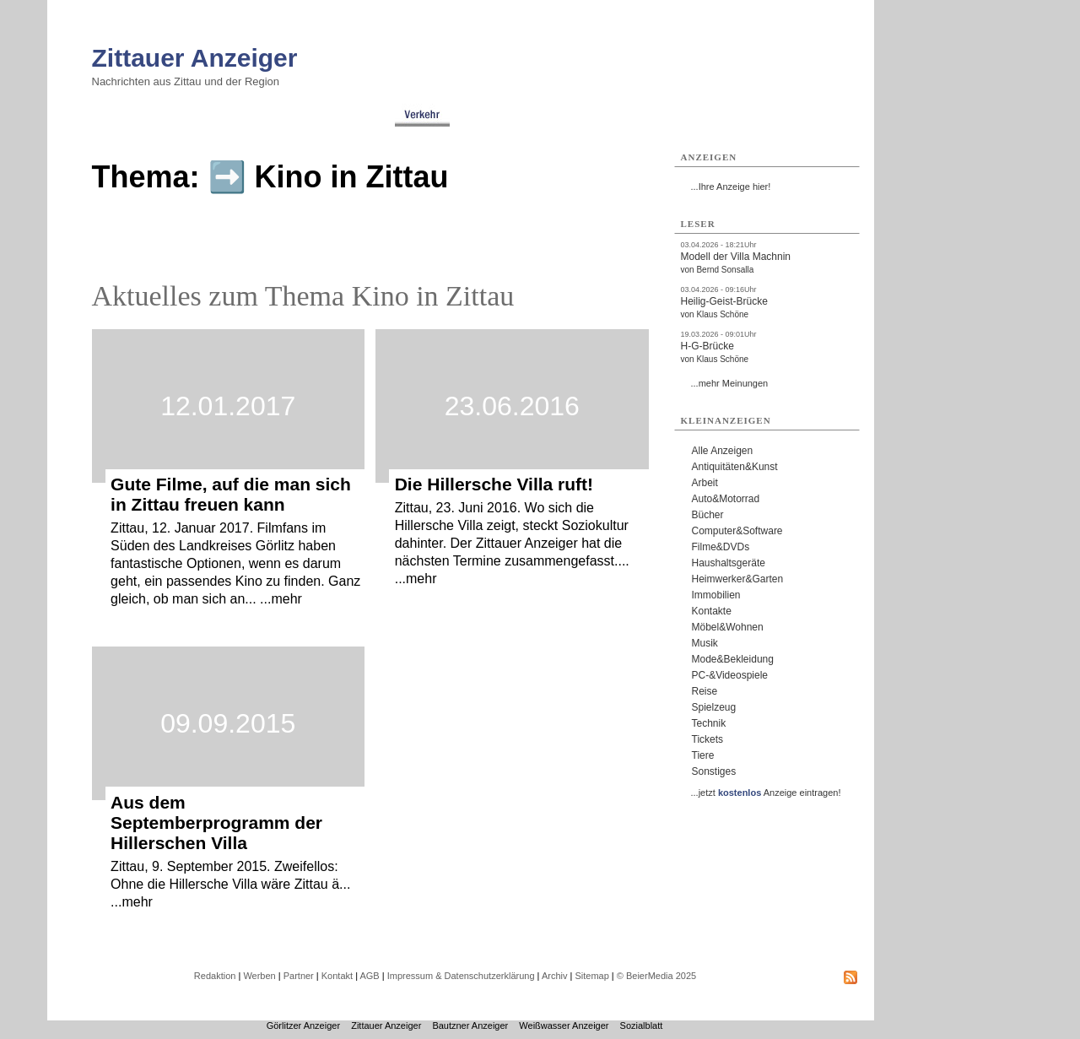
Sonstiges (714, 771)
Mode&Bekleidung (733, 659)
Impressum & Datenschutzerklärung (461, 976)
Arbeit (705, 483)
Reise (705, 691)
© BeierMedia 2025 (656, 976)
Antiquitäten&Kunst (735, 467)
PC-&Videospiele (730, 675)
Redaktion (215, 976)
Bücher (708, 515)
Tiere (703, 755)
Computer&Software (737, 531)
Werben (259, 976)
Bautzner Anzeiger (470, 1025)
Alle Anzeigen (722, 450)
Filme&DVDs (721, 547)
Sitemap (591, 976)
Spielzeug (714, 707)
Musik (705, 643)
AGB (369, 976)
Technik (709, 723)
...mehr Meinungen (730, 383)
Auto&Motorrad (726, 499)
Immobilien (716, 595)
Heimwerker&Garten (738, 579)
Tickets (708, 739)
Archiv (555, 976)
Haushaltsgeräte (728, 563)
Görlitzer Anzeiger (303, 1025)
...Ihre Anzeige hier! (731, 186)
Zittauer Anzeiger (195, 58)
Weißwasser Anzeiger (563, 1025)
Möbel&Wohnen (728, 627)
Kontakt (337, 976)
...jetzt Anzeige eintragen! (766, 792)
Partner (299, 976)
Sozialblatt (641, 1025)
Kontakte (712, 611)
